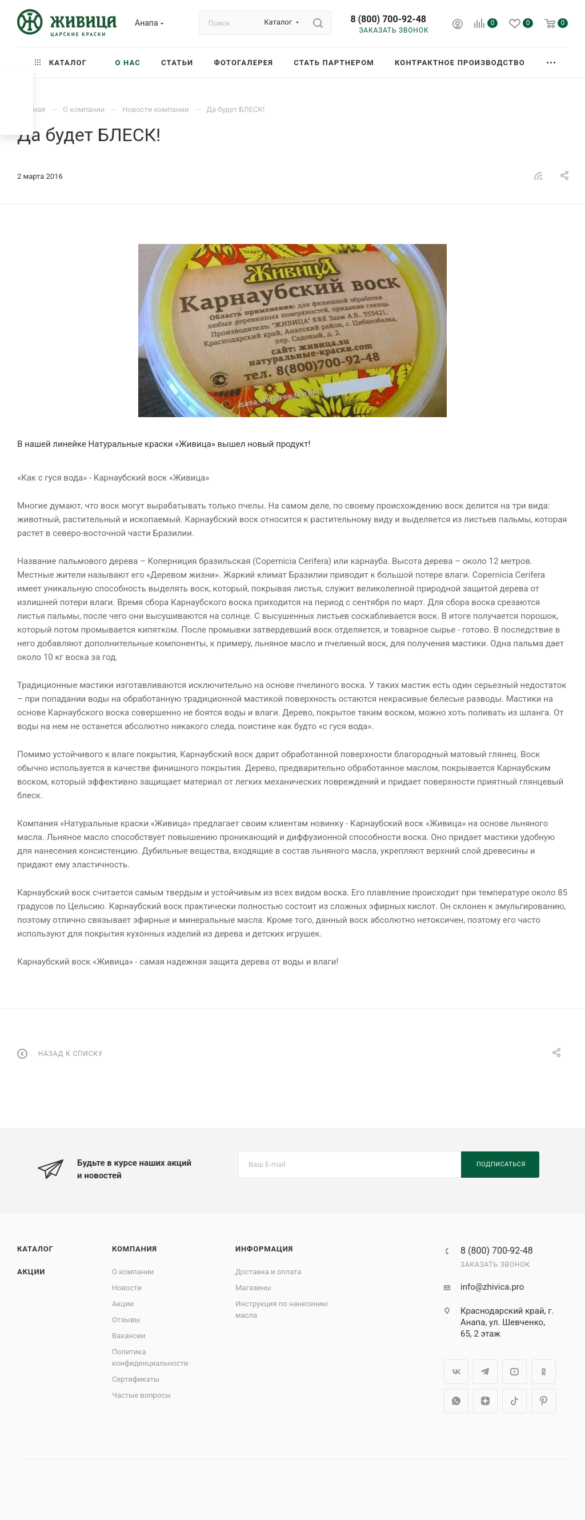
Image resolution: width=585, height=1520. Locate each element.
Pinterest (543, 1401)
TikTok (514, 1401)
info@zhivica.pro (492, 1287)
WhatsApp (456, 1401)
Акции (31, 1271)
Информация (264, 1249)
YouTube (514, 1371)
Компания (134, 1249)
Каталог (35, 1249)
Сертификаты (135, 1379)
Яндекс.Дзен (485, 1401)
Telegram (485, 1371)
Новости (127, 1287)
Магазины (253, 1287)
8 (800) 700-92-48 (388, 19)
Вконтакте (456, 1371)
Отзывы (126, 1319)
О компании (133, 1271)
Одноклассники (543, 1371)
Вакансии (129, 1335)
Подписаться (501, 1164)
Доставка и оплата (268, 1271)
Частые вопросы (141, 1395)
